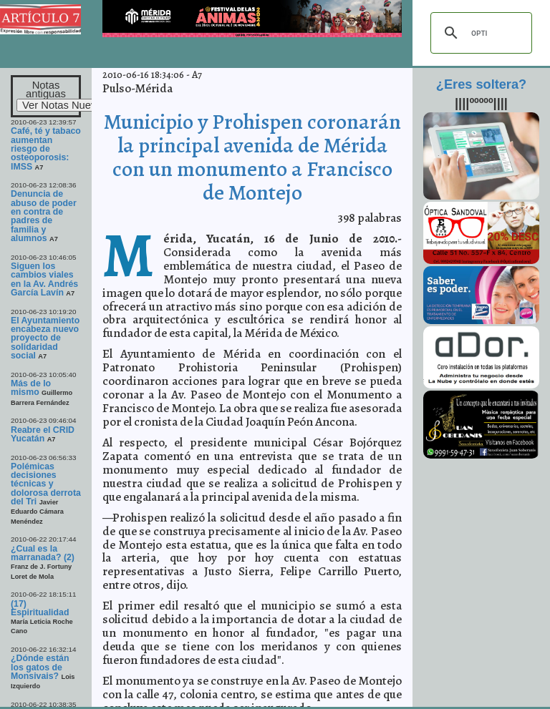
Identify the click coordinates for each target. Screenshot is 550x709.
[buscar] (479, 32)
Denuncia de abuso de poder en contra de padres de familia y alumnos (44, 216)
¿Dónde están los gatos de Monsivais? (40, 667)
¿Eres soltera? (481, 84)
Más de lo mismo (31, 387)
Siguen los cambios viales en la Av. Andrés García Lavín (44, 279)
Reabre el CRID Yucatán (42, 434)
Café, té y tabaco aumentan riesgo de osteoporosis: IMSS (46, 148)
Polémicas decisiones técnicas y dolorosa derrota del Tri (46, 484)
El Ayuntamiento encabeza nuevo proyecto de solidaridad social (45, 338)
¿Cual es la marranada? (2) (42, 553)
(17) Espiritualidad (40, 608)
